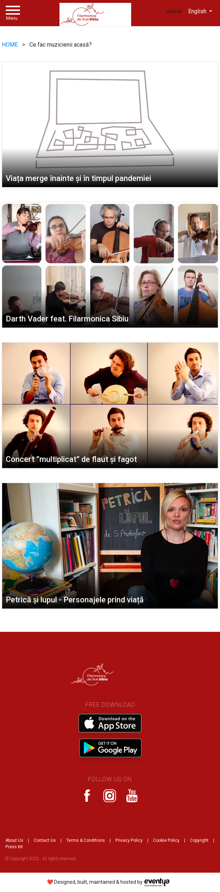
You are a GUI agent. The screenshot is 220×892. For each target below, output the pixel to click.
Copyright (199, 840)
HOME (10, 44)
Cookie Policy (166, 840)
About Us (14, 840)
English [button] (198, 11)
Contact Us (45, 840)
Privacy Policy (129, 840)
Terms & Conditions (85, 840)
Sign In (174, 11)
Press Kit (14, 846)
